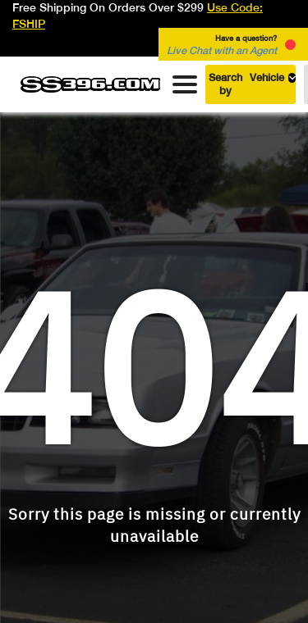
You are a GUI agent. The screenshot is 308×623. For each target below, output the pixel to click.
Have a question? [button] (222, 45)
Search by (253, 84)
